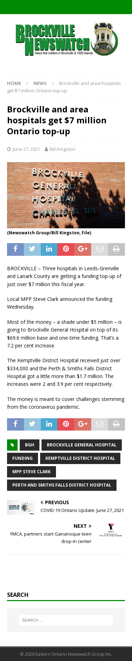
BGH (29, 445)
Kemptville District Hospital (80, 458)
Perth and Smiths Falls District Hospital (61, 485)
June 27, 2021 (26, 149)
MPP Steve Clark (31, 472)
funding (22, 458)
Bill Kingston (62, 149)
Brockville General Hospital (82, 445)
